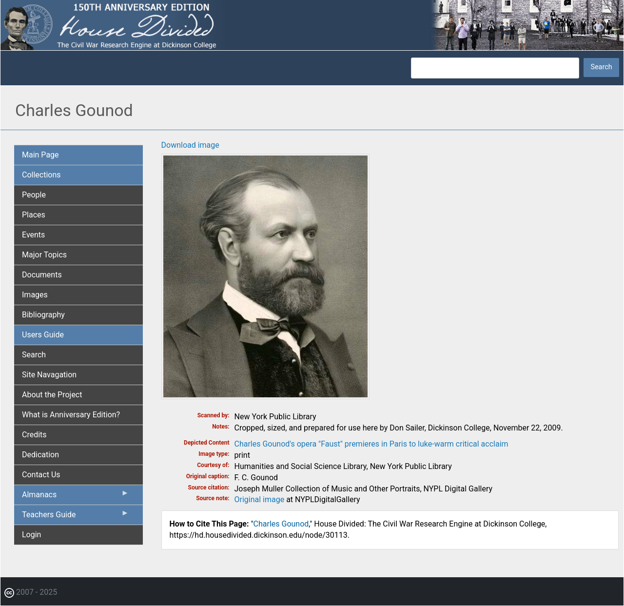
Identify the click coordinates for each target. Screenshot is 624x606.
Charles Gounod (281, 523)
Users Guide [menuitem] (43, 334)
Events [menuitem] (33, 234)
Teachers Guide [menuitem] (75, 517)
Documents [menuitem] (42, 274)
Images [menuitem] (35, 294)
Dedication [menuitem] (40, 454)
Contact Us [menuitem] (41, 474)
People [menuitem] (34, 194)
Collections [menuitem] (41, 174)
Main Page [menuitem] (40, 154)
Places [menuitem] (33, 214)
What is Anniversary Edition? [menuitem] (71, 414)
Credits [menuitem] (34, 434)
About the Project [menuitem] (52, 394)
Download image (190, 145)
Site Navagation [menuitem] (49, 374)
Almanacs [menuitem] (75, 497)
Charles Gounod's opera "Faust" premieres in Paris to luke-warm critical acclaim (371, 444)
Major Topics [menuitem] (44, 254)
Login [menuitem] (31, 534)
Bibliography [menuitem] (43, 314)
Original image (259, 499)
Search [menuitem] (34, 354)
